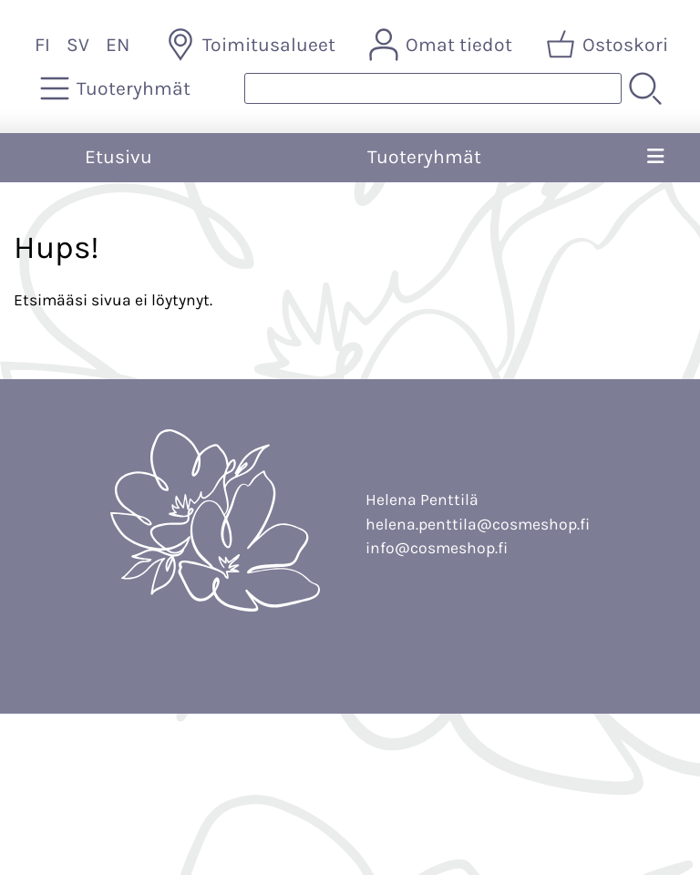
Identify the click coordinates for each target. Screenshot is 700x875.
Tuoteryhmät (424, 157)
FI (42, 45)
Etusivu (118, 157)
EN (117, 45)
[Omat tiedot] (442, 45)
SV (78, 45)
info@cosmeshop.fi (436, 548)
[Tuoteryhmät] (117, 88)
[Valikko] (655, 157)
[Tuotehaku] (433, 88)
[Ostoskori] (609, 45)
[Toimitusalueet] (252, 45)
